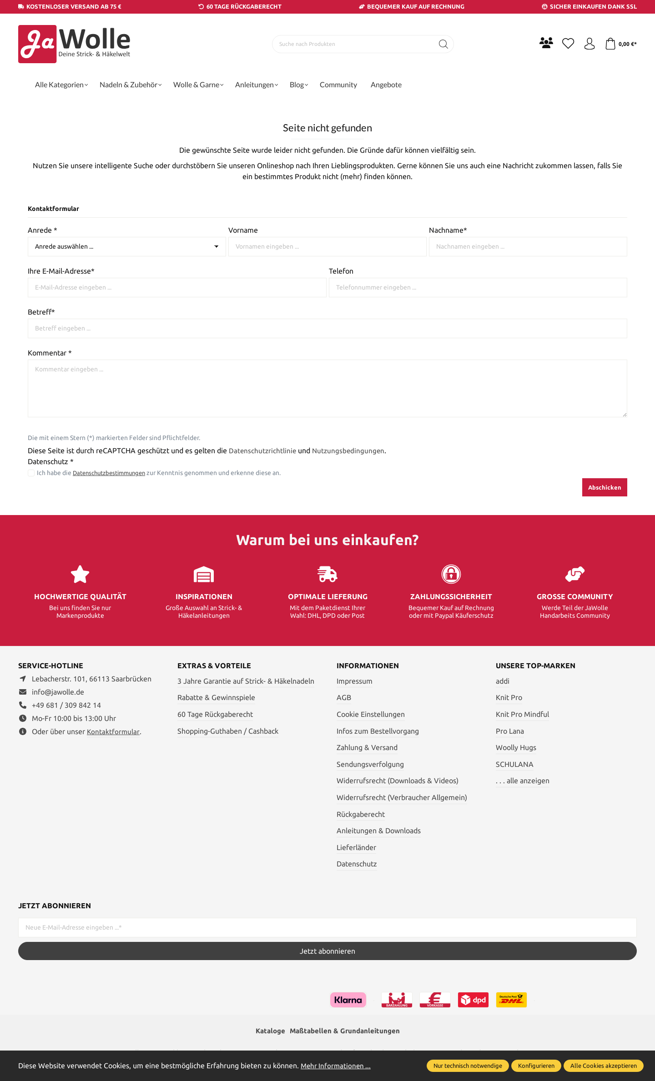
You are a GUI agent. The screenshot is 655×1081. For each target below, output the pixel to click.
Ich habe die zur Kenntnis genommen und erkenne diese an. (163, 472)
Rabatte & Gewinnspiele (216, 697)
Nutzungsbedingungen (350, 450)
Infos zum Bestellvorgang (378, 731)
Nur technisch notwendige (467, 1065)
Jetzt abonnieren (327, 951)
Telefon (341, 271)
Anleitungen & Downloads (379, 830)
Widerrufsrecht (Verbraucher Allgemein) (402, 797)
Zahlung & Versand (367, 747)
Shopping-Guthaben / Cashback (227, 731)
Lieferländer (356, 847)
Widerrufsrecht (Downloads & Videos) (397, 780)
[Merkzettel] (564, 44)
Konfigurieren (536, 1065)
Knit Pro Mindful (522, 714)
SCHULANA (515, 764)
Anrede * (42, 230)
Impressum (355, 681)
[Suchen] (441, 44)
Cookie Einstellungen (371, 714)
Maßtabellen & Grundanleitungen (345, 1031)
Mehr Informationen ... (337, 1065)
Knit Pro (509, 697)
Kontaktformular (114, 731)
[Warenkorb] (620, 44)
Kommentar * (50, 353)
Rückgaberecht (361, 814)
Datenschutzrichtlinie (263, 450)
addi (502, 681)
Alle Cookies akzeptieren (603, 1065)
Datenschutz (357, 864)
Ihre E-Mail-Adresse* (61, 271)
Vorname (243, 230)
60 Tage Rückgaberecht (215, 714)
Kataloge (268, 1031)
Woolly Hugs (516, 747)
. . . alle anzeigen (522, 780)
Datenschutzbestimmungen (113, 472)
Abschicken (604, 487)
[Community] (541, 43)
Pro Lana (510, 731)
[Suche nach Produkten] (351, 44)
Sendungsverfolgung (370, 764)
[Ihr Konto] (587, 44)
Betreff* (41, 312)
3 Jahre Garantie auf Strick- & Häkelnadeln (245, 681)
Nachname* (448, 230)
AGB (344, 697)
